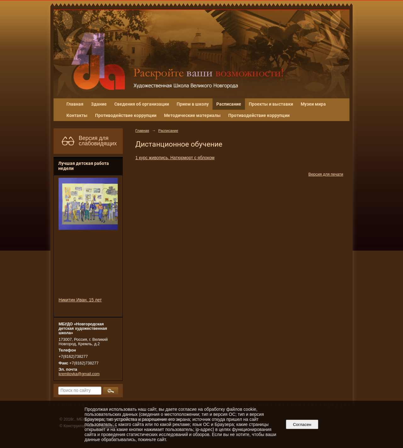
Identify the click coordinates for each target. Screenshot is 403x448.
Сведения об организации (141, 104)
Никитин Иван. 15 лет (80, 300)
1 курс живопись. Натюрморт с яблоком (174, 157)
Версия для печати (326, 174)
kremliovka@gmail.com (79, 374)
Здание (99, 104)
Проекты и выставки (271, 104)
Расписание (228, 104)
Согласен (302, 424)
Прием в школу (193, 104)
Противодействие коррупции (125, 115)
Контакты (77, 115)
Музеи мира (313, 104)
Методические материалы (192, 115)
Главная (74, 104)
